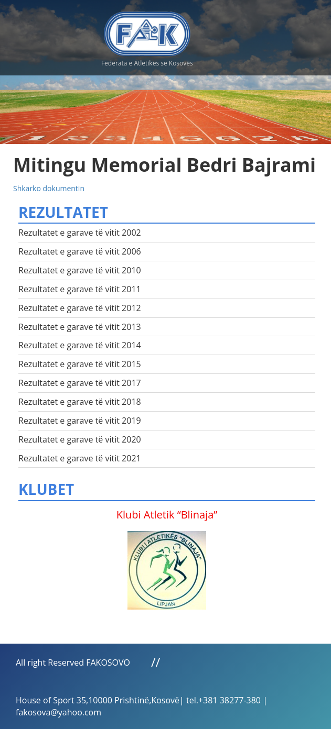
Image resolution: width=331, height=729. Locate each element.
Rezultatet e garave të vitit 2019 (79, 420)
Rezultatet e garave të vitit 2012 (79, 308)
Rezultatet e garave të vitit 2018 (79, 401)
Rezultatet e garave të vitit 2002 (79, 232)
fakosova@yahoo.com (58, 712)
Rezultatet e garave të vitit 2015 (79, 364)
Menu (268, 31)
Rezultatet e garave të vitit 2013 (79, 327)
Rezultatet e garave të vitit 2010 (79, 270)
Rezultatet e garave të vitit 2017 (79, 383)
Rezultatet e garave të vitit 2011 (79, 289)
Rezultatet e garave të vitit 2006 (79, 251)
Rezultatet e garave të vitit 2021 (79, 458)
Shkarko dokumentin (48, 188)
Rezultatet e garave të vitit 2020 (79, 439)
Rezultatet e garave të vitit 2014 (79, 345)
